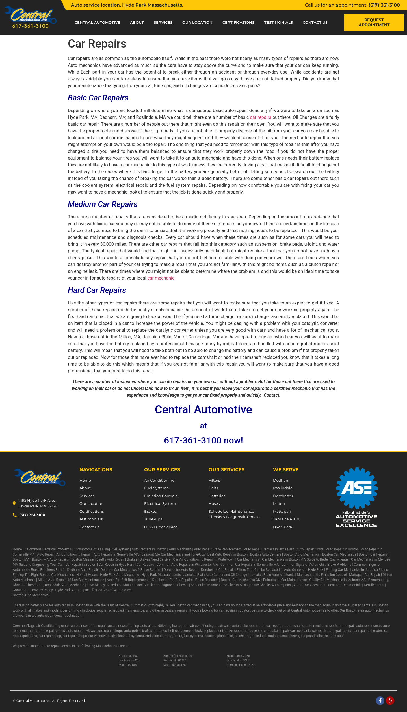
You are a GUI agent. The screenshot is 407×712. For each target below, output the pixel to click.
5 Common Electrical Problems (47, 549)
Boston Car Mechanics (339, 554)
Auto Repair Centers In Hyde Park (269, 549)
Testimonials (278, 22)
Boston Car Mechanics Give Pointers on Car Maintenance (264, 580)
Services (163, 22)
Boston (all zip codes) (178, 656)
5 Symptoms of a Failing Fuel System (101, 549)
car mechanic (160, 278)
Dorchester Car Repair (217, 570)
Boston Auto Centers (265, 554)
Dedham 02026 (129, 660)
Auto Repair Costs (310, 549)
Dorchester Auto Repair (181, 570)
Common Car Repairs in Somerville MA (249, 565)
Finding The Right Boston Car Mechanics (43, 575)
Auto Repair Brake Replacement (217, 549)
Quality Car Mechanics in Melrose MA (337, 580)
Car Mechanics (248, 559)
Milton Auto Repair (52, 580)
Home (17, 549)
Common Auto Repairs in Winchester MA (187, 565)
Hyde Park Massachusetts (161, 575)
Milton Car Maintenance (86, 580)
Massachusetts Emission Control (322, 575)
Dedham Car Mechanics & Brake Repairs (131, 570)
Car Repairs (145, 565)
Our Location (197, 22)
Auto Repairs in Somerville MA (116, 554)
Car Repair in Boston (80, 565)
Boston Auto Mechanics (302, 554)
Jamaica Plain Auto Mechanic (272, 575)
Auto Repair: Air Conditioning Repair (64, 554)
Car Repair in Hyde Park (116, 565)
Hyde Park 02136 (238, 656)
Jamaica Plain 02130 (241, 665)
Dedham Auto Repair (82, 570)
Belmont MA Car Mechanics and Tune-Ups (173, 554)
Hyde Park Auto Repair (72, 590)
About (137, 22)
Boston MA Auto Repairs (50, 559)
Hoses (93, 575)
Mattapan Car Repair (364, 575)
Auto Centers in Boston (149, 549)
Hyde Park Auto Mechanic (119, 575)
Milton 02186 (128, 665)
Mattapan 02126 (174, 665)
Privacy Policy (42, 590)
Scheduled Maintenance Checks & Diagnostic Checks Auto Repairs (241, 585)
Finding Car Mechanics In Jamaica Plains (357, 570)
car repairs (261, 117)
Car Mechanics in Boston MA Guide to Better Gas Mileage (305, 559)
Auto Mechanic (180, 549)
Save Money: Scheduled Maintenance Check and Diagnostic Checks (138, 585)
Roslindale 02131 (175, 660)
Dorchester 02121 (239, 660)
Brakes (132, 559)
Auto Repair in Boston (342, 549)
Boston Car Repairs (373, 554)
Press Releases (206, 580)
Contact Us (315, 22)
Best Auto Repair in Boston (227, 554)
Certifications (238, 22)
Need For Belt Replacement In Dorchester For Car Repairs (150, 580)
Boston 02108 (128, 656)
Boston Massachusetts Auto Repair (97, 559)
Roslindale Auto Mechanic (64, 585)
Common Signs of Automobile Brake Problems (316, 565)
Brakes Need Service (155, 559)
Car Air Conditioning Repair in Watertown (204, 559)
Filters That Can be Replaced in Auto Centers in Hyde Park (280, 570)
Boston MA (21, 559)
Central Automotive (97, 22)
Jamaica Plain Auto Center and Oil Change (215, 575)
